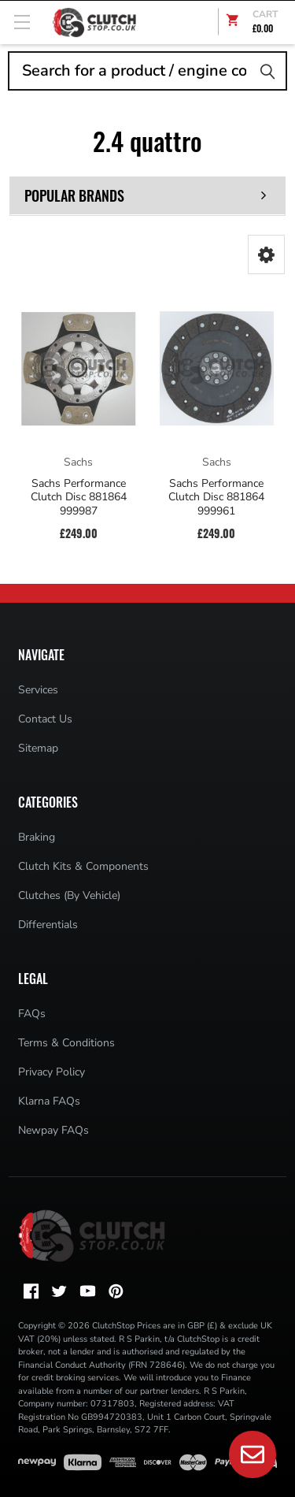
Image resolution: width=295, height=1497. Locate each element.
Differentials (48, 924)
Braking (36, 837)
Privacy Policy (51, 1071)
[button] (266, 254)
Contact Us (45, 718)
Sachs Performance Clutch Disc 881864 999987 (79, 497)
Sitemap (38, 748)
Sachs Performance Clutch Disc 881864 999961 (216, 497)
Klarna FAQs (49, 1101)
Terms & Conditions (66, 1042)
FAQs (32, 1013)
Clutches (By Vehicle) (69, 895)
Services (38, 689)
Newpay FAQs (53, 1130)
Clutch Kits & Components (83, 866)
